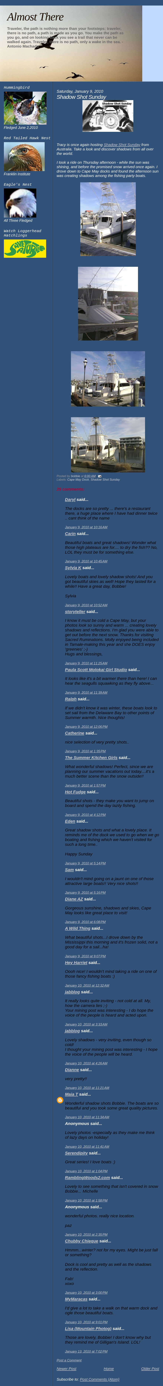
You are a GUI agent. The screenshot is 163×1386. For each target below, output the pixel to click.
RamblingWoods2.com (87, 1177)
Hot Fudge (75, 792)
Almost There (35, 16)
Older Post (150, 1368)
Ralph (71, 699)
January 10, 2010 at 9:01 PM (86, 1322)
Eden (70, 821)
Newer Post (66, 1368)
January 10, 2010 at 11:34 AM (87, 1117)
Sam (69, 869)
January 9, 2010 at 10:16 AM (86, 527)
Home (109, 1368)
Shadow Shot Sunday (122, 145)
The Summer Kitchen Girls (91, 757)
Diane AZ (74, 899)
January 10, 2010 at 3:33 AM (86, 1024)
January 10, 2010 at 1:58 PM (86, 1200)
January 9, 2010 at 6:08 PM (85, 922)
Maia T (71, 1094)
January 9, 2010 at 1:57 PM (85, 785)
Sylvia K (73, 567)
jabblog (72, 992)
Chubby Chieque (81, 1241)
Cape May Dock (78, 479)
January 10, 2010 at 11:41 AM (87, 1147)
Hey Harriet (76, 962)
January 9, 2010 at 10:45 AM (86, 561)
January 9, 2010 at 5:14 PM (85, 863)
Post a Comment (69, 1360)
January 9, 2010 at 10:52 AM (86, 605)
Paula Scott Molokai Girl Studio (96, 669)
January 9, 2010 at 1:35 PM (85, 751)
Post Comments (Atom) (99, 1379)
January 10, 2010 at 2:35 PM (86, 1234)
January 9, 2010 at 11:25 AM (86, 663)
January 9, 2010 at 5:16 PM (85, 893)
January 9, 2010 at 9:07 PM (85, 956)
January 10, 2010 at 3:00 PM (86, 1293)
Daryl (70, 499)
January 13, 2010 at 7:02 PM (86, 1351)
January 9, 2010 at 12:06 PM (86, 727)
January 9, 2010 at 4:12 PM (85, 815)
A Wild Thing (77, 928)
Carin (70, 533)
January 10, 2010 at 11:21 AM (87, 1088)
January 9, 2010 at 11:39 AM (86, 692)
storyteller (75, 611)
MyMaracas (76, 1299)
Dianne (72, 1069)
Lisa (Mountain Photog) (88, 1328)
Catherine (74, 733)
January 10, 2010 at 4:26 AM (86, 1063)
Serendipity (76, 1153)
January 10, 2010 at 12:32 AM (87, 985)
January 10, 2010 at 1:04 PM (86, 1171)
